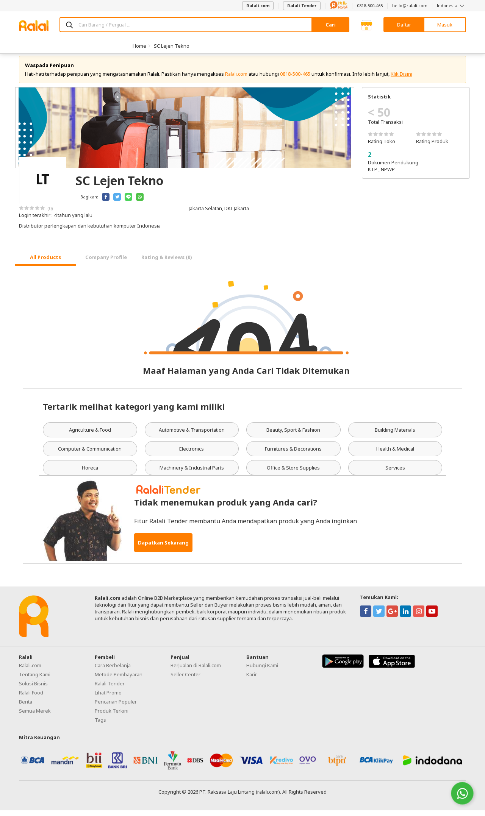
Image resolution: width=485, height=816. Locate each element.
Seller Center (185, 680)
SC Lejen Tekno (171, 45)
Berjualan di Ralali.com (196, 671)
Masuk (444, 24)
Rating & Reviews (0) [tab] (166, 263)
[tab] (45, 263)
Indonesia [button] (451, 5)
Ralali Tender (301, 5)
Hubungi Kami (262, 671)
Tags (100, 725)
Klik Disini (401, 79)
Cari (330, 24)
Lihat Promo (108, 698)
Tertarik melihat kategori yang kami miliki (134, 412)
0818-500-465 (370, 5)
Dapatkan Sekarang (163, 548)
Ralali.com (257, 5)
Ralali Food (31, 698)
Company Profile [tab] (106, 263)
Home (139, 45)
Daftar (404, 24)
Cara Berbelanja (113, 671)
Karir (251, 680)
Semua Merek (35, 716)
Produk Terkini (111, 716)
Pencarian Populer (116, 707)
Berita (25, 707)
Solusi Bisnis (33, 689)
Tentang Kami (34, 680)
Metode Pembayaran (118, 680)
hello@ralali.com (409, 5)
